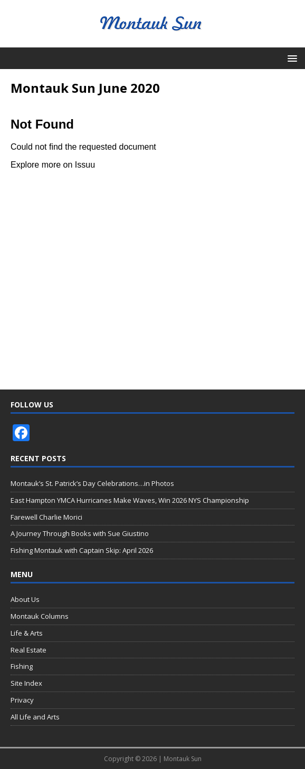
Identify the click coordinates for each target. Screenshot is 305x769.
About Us (25, 599)
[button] (290, 57)
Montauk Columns (40, 616)
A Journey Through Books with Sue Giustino (80, 533)
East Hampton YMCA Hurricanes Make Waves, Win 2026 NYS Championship (130, 500)
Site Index (26, 683)
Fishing (22, 666)
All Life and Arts (35, 717)
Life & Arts (27, 633)
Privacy (22, 700)
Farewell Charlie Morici (46, 517)
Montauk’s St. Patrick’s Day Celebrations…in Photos (92, 483)
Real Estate (28, 650)
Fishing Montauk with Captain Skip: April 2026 (82, 550)
